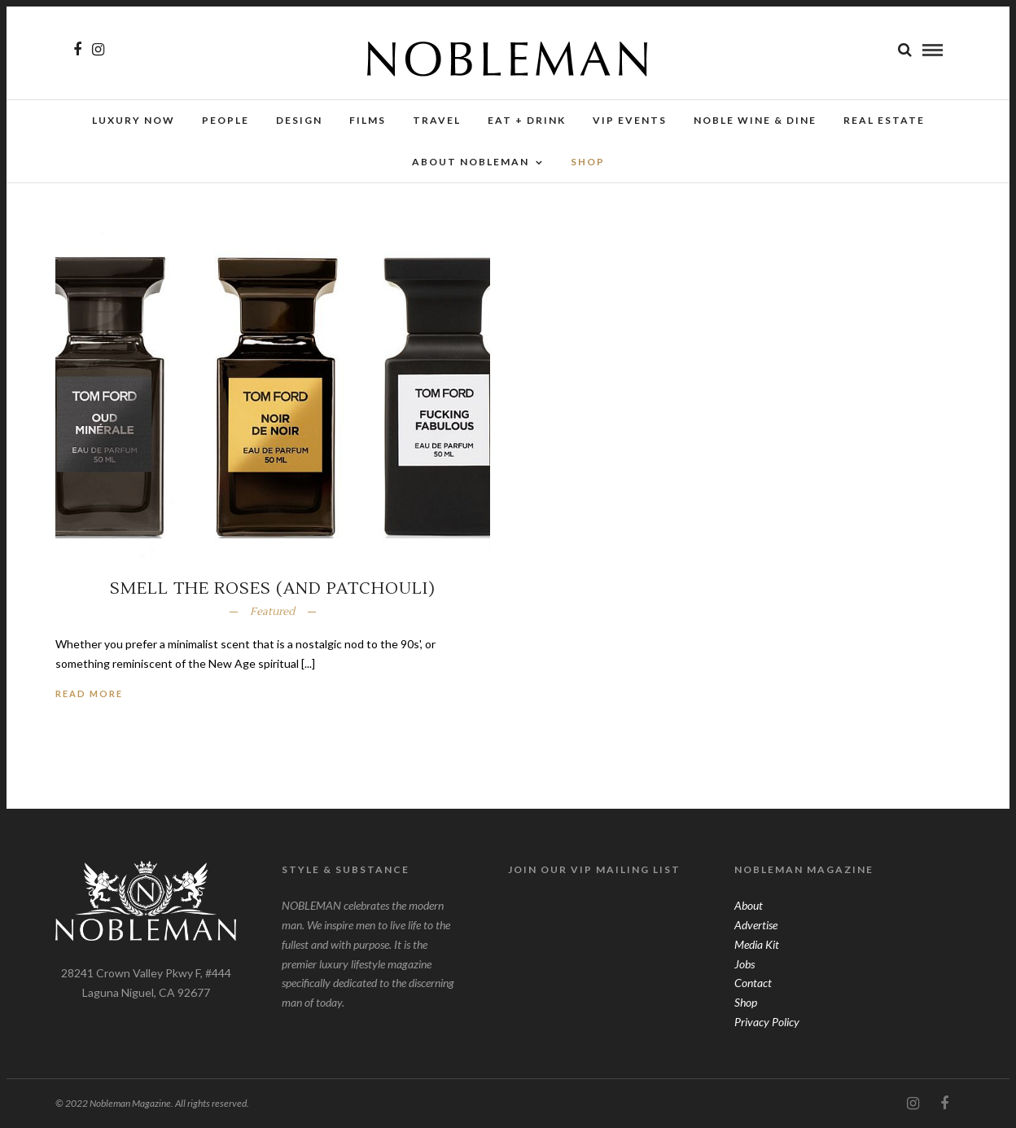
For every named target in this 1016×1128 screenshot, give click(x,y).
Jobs (744, 964)
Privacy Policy (766, 1022)
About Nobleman (470, 162)
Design (299, 120)
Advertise (755, 925)
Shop (745, 1002)
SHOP (588, 162)
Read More (89, 693)
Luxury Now (133, 120)
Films (367, 120)
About (748, 905)
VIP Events (630, 120)
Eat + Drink (527, 120)
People (225, 120)
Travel (437, 120)
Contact (753, 983)
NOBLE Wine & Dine (755, 120)
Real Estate (884, 120)
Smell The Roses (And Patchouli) (273, 588)
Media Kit (756, 944)
